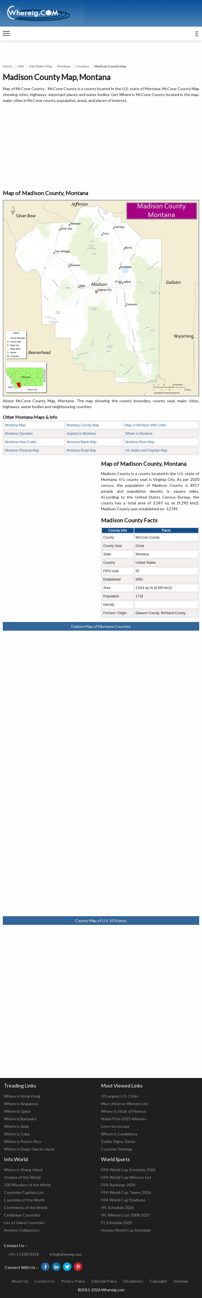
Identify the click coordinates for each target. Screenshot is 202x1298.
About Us (19, 1281)
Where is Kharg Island (23, 1169)
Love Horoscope (115, 1126)
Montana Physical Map (22, 450)
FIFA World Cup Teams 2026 (126, 1192)
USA (20, 66)
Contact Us (45, 1281)
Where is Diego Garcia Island (29, 1149)
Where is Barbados (20, 1118)
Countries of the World (24, 1200)
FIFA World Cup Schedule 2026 (128, 1169)
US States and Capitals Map (146, 450)
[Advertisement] (101, 146)
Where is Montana (138, 434)
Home (7, 66)
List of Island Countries (24, 1222)
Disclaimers (133, 1281)
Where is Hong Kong (22, 1096)
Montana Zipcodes (19, 434)
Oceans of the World (22, 1177)
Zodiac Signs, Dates (118, 1141)
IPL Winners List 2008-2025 (125, 1215)
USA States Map (40, 66)
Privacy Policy (73, 1281)
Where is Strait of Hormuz (123, 1111)
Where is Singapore (21, 1103)
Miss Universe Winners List (125, 1103)
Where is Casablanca (119, 1133)
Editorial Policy (104, 1281)
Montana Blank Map (82, 442)
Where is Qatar (17, 1111)
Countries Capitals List (24, 1192)
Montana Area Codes (21, 442)
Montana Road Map (81, 450)
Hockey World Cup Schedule (126, 1230)
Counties (82, 66)
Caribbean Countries (22, 1215)
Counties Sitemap (116, 1149)
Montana (64, 66)
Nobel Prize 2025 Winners (123, 1118)
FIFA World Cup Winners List (126, 1177)
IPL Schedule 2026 (117, 1207)
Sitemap (181, 1281)
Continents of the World (25, 1207)
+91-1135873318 (23, 1254)
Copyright (158, 1281)
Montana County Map (83, 425)
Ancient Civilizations (21, 1230)
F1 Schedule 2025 (116, 1222)
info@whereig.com (66, 1254)
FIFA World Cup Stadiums (123, 1200)
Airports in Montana (81, 434)
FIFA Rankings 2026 (118, 1184)
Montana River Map (139, 442)
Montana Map (15, 425)
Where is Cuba (17, 1133)
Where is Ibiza (16, 1126)
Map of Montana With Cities (145, 425)
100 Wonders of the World (27, 1184)
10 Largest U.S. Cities (119, 1096)
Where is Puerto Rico (22, 1141)
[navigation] (6, 33)
